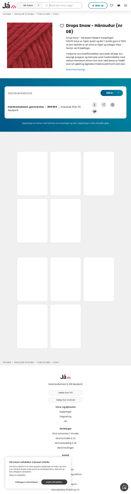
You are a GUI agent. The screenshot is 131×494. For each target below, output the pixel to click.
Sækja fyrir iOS (65, 392)
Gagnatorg (65, 416)
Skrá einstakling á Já (65, 443)
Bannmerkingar (65, 447)
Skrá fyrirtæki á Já (65, 438)
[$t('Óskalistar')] (112, 5)
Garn (56, 14)
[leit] (62, 5)
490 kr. (110, 92)
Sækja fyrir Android (65, 400)
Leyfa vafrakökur (54, 482)
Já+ (65, 421)
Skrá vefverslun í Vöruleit (65, 433)
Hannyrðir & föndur (24, 14)
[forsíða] (9, 5)
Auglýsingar (65, 411)
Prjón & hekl (44, 14)
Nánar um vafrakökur (17, 475)
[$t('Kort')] (119, 5)
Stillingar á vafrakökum (26, 482)
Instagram (72, 484)
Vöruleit (7, 14)
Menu (126, 5)
